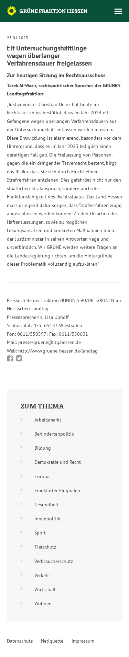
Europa (42, 476)
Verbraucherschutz (53, 561)
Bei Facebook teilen (10, 358)
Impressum (83, 640)
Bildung (42, 448)
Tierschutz (45, 547)
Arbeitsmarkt (47, 420)
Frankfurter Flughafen (57, 490)
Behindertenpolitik (54, 434)
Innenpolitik (47, 519)
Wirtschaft (45, 589)
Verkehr (42, 575)
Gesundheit (46, 505)
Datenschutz (20, 640)
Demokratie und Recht (57, 462)
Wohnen (43, 603)
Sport (40, 533)
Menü (118, 11)
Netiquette (52, 640)
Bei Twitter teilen (19, 358)
